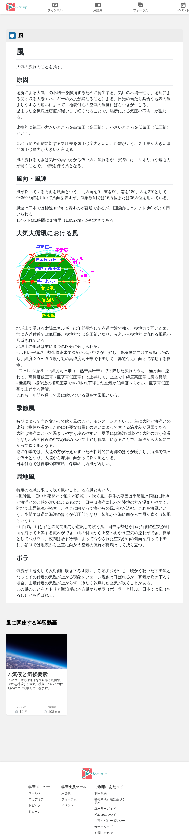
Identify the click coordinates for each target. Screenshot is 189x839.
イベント (67, 805)
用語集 (66, 793)
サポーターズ (103, 827)
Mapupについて (105, 814)
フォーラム (69, 799)
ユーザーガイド (105, 808)
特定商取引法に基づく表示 (109, 801)
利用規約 (100, 793)
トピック (34, 805)
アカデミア (36, 799)
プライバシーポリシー (109, 820)
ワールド (34, 793)
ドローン (34, 811)
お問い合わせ (103, 833)
